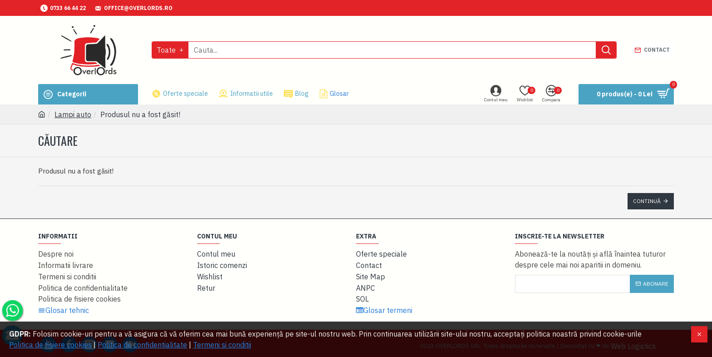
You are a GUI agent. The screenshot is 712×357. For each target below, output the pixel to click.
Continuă (647, 201)
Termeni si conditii (222, 344)
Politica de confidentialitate (142, 344)
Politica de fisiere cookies (50, 344)
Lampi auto (72, 114)
